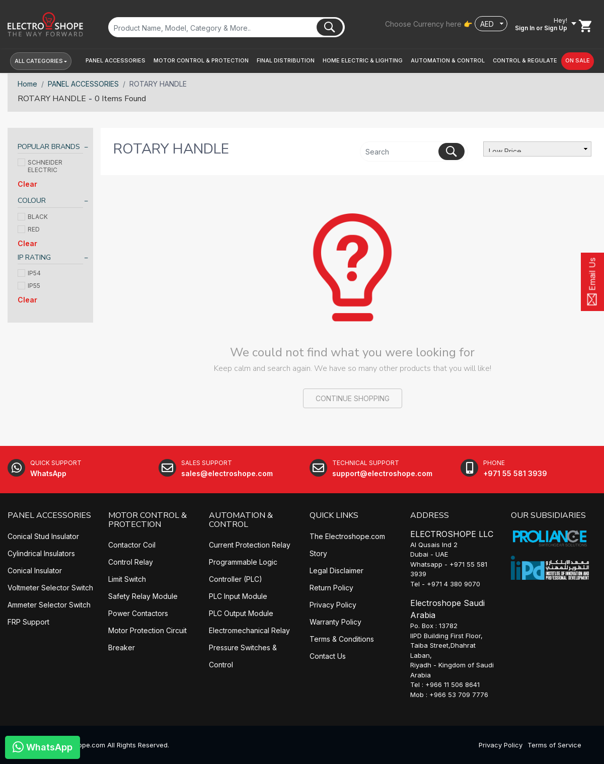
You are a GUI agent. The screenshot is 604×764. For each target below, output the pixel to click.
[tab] (50, 148)
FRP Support (28, 622)
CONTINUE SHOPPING (353, 398)
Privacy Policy (333, 604)
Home (27, 84)
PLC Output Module (241, 613)
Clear (27, 184)
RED (29, 229)
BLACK (33, 216)
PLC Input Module (238, 596)
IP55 (29, 285)
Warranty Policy (335, 622)
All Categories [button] (39, 60)
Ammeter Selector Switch (49, 604)
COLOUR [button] (32, 200)
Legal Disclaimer (336, 570)
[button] (115, 60)
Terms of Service (554, 745)
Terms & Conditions (342, 639)
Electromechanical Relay (249, 630)
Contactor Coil (132, 545)
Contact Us (328, 656)
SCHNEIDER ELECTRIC (40, 166)
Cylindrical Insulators (41, 553)
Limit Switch (127, 579)
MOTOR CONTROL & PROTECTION (147, 520)
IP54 (29, 273)
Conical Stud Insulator (43, 536)
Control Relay (130, 562)
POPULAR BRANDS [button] (49, 146)
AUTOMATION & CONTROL (241, 520)
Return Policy (331, 587)
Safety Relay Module (143, 596)
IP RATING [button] (34, 257)
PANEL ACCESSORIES (83, 84)
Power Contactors (138, 613)
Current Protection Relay (249, 545)
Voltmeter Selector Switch (50, 587)
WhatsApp (42, 746)
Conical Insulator (35, 570)
